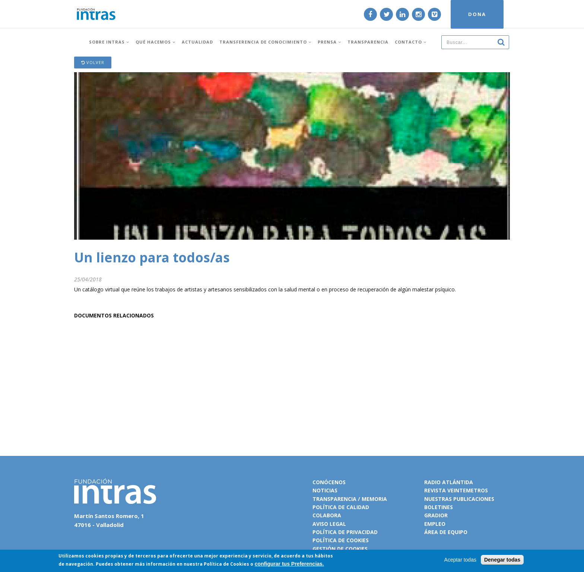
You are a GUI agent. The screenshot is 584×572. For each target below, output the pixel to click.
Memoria (374, 498)
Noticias (324, 490)
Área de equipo (445, 532)
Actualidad (197, 42)
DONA (477, 14)
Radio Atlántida (448, 482)
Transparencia (367, 42)
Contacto (410, 42)
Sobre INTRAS (109, 42)
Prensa (329, 42)
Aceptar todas (460, 560)
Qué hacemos (155, 42)
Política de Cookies (226, 564)
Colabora (326, 515)
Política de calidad (340, 507)
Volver (92, 62)
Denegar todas (502, 560)
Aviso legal (329, 523)
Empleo (434, 523)
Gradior (436, 515)
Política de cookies (340, 540)
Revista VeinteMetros (456, 490)
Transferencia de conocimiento (265, 42)
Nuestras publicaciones (459, 498)
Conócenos (329, 482)
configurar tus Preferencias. (289, 564)
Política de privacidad (345, 532)
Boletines (438, 507)
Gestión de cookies (340, 548)
